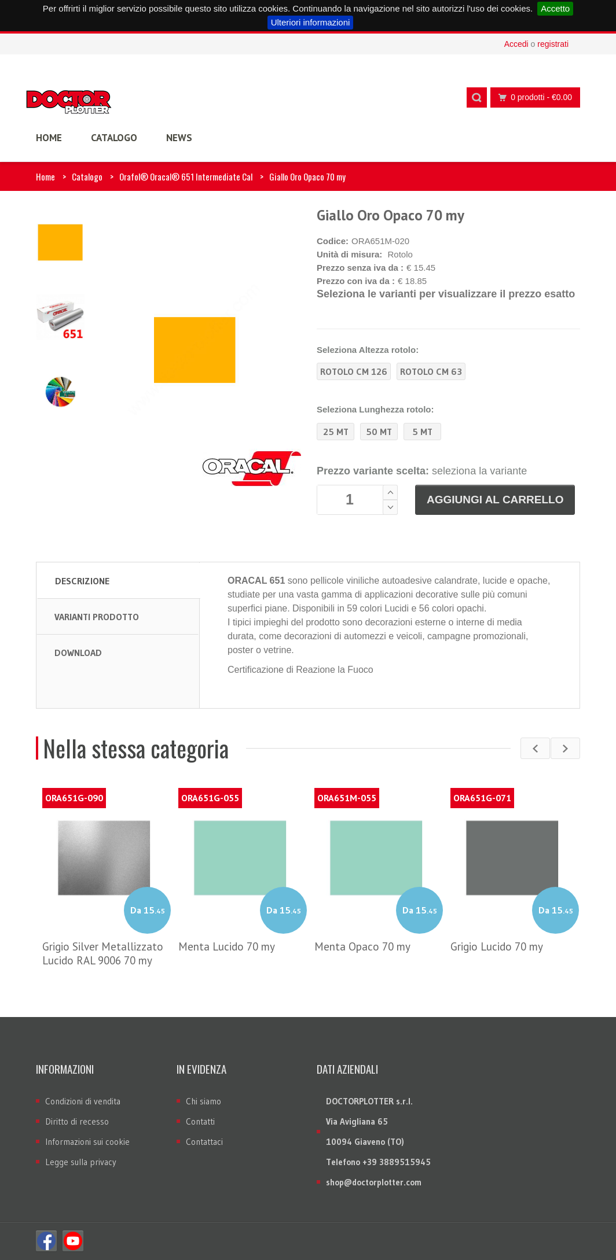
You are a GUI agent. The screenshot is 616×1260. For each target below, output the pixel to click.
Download (78, 652)
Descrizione (82, 581)
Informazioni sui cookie (87, 1141)
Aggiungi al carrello (495, 499)
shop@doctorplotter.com (373, 1182)
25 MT (336, 431)
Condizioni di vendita (82, 1101)
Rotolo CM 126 (353, 371)
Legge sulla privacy (80, 1161)
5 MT (422, 431)
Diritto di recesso (77, 1121)
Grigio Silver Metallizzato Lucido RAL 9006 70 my (102, 953)
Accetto (555, 8)
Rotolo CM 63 (431, 371)
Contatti (200, 1121)
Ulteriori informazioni (310, 22)
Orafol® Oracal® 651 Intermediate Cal (185, 176)
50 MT (379, 431)
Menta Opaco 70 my (362, 946)
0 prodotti (532, 97)
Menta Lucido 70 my (226, 946)
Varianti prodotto (96, 616)
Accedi (516, 44)
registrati (553, 44)
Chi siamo (203, 1101)
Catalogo (87, 176)
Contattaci (204, 1141)
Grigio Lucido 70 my (496, 946)
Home (45, 176)
